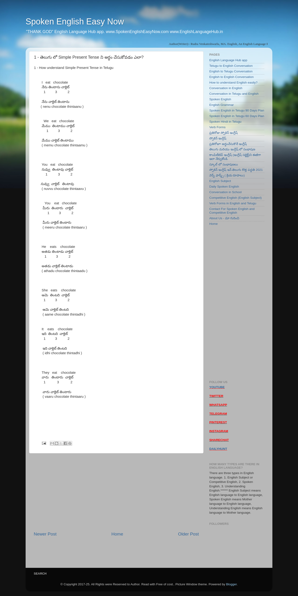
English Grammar (221, 105)
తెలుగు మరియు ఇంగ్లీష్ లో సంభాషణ (232, 149)
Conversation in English (225, 88)
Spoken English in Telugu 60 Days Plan (236, 116)
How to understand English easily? (233, 82)
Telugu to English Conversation (231, 65)
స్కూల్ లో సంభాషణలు (223, 164)
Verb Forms (217, 127)
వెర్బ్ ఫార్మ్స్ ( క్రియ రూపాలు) (227, 175)
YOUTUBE (217, 387)
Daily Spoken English (224, 186)
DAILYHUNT (218, 449)
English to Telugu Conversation (231, 71)
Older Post (188, 534)
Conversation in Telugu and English (233, 93)
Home (117, 534)
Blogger (231, 584)
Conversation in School (225, 192)
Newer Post (45, 534)
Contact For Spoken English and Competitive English (231, 210)
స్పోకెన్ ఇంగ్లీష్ (217, 138)
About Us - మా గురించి (224, 218)
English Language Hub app (228, 60)
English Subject (220, 181)
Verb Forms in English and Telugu (232, 203)
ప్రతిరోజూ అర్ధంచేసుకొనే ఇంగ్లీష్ (228, 144)
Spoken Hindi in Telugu (225, 121)
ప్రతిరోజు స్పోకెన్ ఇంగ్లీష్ (223, 133)
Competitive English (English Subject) (235, 197)
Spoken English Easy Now (75, 21)
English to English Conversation (231, 77)
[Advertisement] (116, 492)
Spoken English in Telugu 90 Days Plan (236, 110)
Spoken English (220, 99)
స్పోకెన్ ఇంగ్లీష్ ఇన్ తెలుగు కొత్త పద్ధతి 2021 (236, 170)
